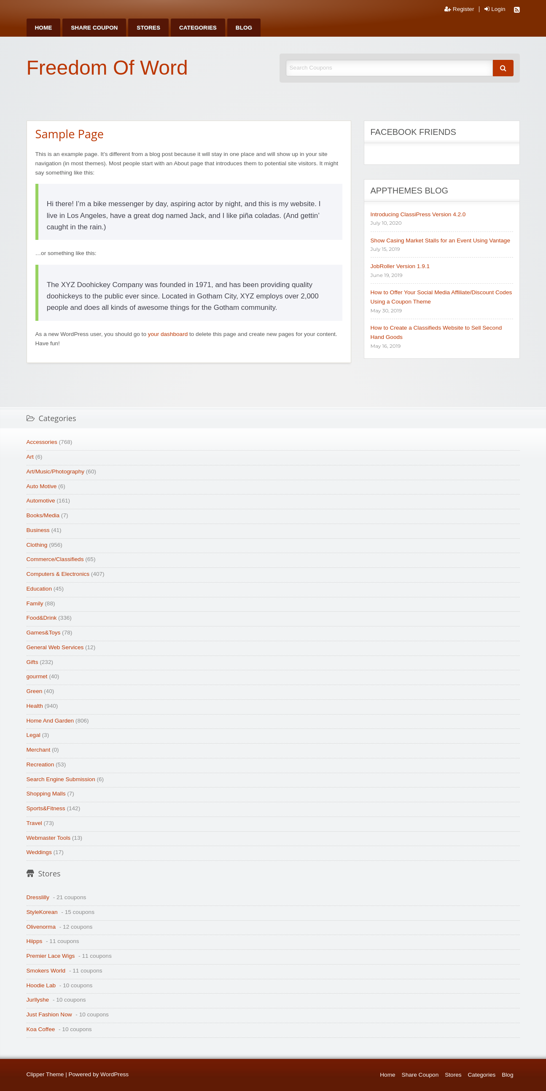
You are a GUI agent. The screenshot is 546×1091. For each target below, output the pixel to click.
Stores (148, 27)
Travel (34, 823)
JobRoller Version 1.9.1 (400, 266)
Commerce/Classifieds (55, 559)
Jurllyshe (38, 1000)
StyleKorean (42, 912)
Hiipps (35, 941)
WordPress (114, 1074)
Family (35, 603)
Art (30, 457)
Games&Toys (44, 632)
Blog (244, 27)
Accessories (42, 442)
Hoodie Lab (41, 985)
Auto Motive (42, 486)
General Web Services (55, 647)
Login (494, 9)
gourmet (37, 676)
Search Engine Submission (61, 779)
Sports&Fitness (46, 808)
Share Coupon (94, 27)
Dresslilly (38, 897)
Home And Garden (50, 720)
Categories (198, 27)
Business (38, 530)
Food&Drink (42, 618)
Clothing (37, 545)
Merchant (39, 750)
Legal (33, 735)
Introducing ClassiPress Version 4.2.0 (418, 214)
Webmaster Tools (49, 838)
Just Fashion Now (49, 1014)
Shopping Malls (46, 793)
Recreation (40, 764)
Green (35, 691)
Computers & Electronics (58, 574)
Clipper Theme (45, 1074)
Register (459, 9)
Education (39, 589)
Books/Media (43, 515)
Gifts (32, 662)
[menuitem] (44, 28)
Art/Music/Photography (56, 471)
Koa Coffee (41, 1029)
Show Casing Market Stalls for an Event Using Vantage (440, 240)
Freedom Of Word (107, 67)
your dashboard (168, 334)
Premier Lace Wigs (51, 956)
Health (35, 706)
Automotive (41, 500)
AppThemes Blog (410, 190)
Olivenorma (41, 927)
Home (43, 27)
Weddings (39, 852)
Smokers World (46, 970)
